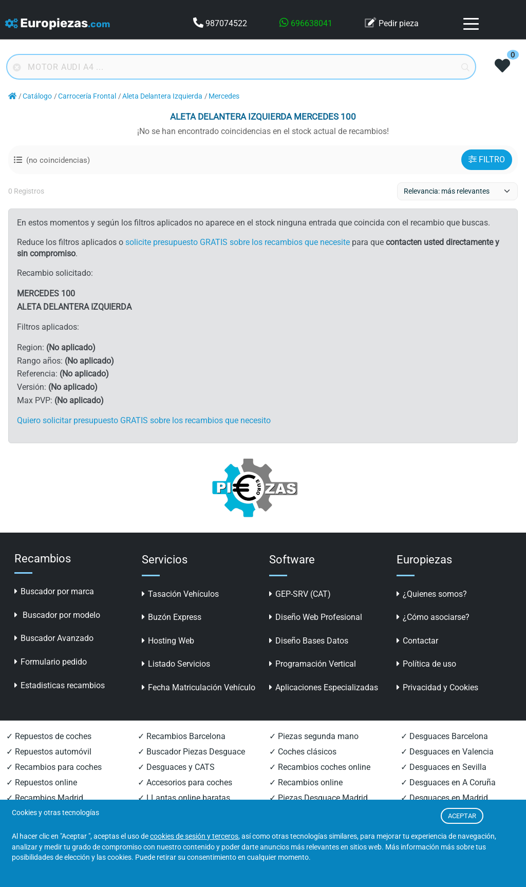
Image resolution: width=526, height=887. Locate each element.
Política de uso (426, 664)
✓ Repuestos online (41, 782)
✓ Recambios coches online (319, 767)
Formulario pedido (50, 662)
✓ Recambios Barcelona (182, 736)
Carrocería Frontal (87, 96)
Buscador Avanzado (53, 638)
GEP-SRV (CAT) (300, 594)
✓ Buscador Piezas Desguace (191, 752)
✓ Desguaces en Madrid (444, 798)
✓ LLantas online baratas (184, 798)
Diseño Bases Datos (308, 641)
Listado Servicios (176, 664)
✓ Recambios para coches (54, 767)
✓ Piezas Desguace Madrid (318, 798)
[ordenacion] (457, 191)
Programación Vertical (312, 664)
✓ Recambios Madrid (44, 798)
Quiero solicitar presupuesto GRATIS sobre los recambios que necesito (144, 420)
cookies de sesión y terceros (194, 836)
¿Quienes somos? (432, 594)
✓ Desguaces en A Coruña (448, 782)
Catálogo (37, 96)
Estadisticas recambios (59, 685)
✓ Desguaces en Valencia (447, 752)
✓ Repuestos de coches (48, 736)
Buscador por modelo (57, 615)
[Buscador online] (241, 67)
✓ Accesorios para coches (185, 782)
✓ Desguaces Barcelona (444, 736)
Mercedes (224, 96)
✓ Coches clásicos (302, 752)
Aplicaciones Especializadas (323, 687)
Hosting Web (168, 641)
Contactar (417, 641)
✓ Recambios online (306, 782)
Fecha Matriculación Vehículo (198, 687)
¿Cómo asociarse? (433, 617)
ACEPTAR (462, 816)
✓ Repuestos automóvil (48, 752)
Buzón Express (171, 617)
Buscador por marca (54, 591)
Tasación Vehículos (180, 594)
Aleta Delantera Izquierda (162, 96)
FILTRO (486, 159)
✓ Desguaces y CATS (176, 767)
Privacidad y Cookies (437, 687)
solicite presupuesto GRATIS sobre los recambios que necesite (237, 242)
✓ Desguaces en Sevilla (443, 767)
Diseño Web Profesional (315, 617)
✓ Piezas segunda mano (314, 736)
